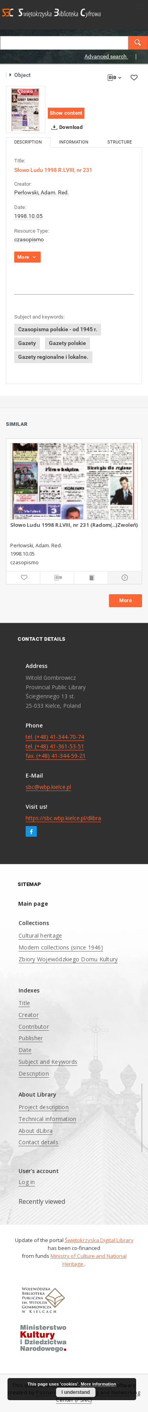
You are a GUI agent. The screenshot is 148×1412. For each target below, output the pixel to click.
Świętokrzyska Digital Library (99, 1240)
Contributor (34, 1026)
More (125, 600)
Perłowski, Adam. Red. (41, 192)
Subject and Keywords (48, 1061)
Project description (44, 1107)
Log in (27, 1182)
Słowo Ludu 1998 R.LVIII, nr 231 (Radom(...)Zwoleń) (74, 524)
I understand (76, 1392)
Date (25, 1050)
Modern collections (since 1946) (61, 947)
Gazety (27, 343)
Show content (66, 113)
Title (24, 1003)
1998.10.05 (28, 216)
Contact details (38, 1142)
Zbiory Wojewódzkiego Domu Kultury (68, 959)
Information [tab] (73, 142)
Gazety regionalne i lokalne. (53, 357)
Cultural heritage (40, 935)
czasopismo (29, 239)
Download (65, 127)
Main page (33, 903)
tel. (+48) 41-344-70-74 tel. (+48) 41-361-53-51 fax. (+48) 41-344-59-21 (56, 746)
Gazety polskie (67, 343)
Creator (29, 1014)
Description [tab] (28, 142)
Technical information (47, 1119)
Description (34, 1073)
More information (98, 1384)
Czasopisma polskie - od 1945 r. (57, 329)
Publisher (31, 1038)
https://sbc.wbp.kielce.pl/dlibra (63, 818)
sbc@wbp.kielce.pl (48, 787)
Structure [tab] (119, 142)
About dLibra (35, 1130)
